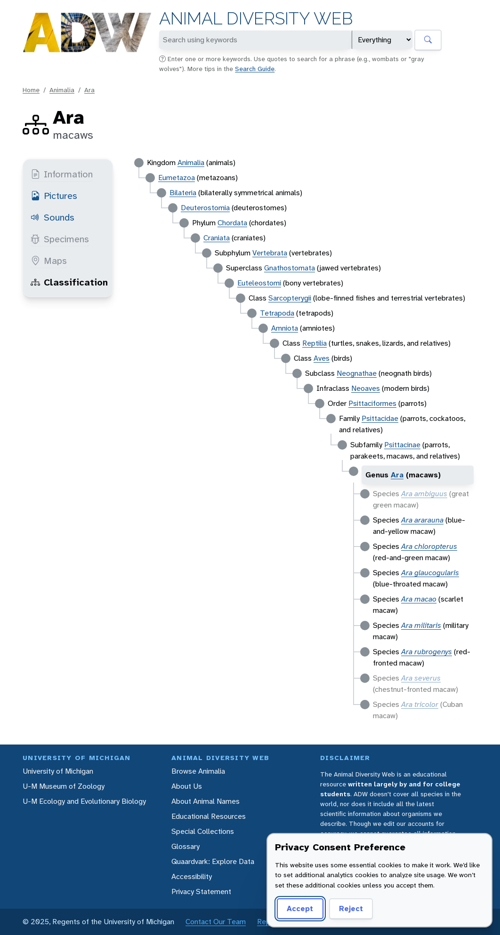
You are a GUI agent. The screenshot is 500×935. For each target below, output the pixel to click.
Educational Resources (208, 816)
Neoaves (365, 388)
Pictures (54, 196)
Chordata (232, 223)
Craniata (216, 238)
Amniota (284, 328)
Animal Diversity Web (256, 18)
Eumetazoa (176, 177)
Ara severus (421, 678)
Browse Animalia (198, 771)
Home (31, 90)
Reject (348, 908)
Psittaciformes (372, 403)
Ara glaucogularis (430, 573)
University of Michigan (58, 771)
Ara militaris (421, 625)
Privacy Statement (201, 891)
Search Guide (254, 68)
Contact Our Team (215, 922)
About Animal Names (205, 801)
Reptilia (314, 343)
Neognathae (357, 373)
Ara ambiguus (424, 494)
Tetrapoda (277, 313)
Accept (298, 908)
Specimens (60, 239)
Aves (322, 358)
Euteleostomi (259, 283)
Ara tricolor (419, 704)
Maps (49, 261)
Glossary (185, 846)
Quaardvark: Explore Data (212, 861)
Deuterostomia (205, 208)
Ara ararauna (422, 520)
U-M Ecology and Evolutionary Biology (84, 801)
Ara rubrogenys (426, 652)
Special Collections (202, 831)
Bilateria (182, 193)
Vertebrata (269, 253)
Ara (89, 90)
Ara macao (418, 599)
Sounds (52, 217)
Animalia (61, 90)
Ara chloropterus (429, 546)
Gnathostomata (289, 268)
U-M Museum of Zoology (64, 786)
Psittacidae (380, 418)
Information (62, 174)
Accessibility (191, 876)
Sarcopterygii (289, 298)
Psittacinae (402, 445)
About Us (186, 786)
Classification (69, 282)
